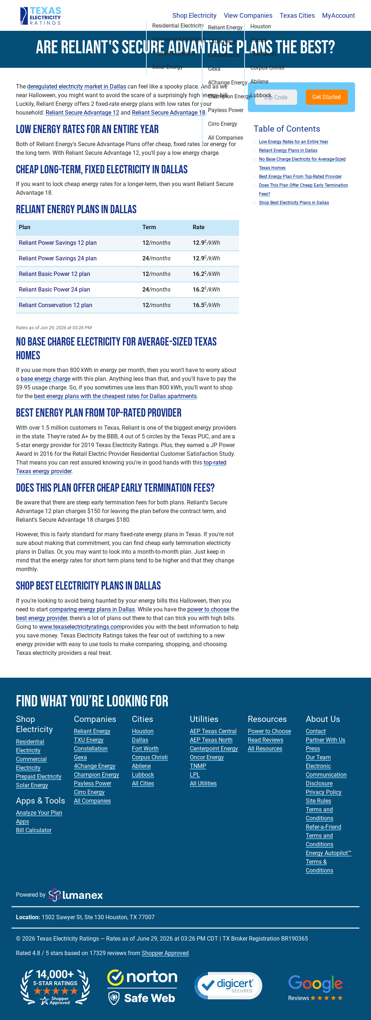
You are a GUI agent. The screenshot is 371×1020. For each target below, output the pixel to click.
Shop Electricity (194, 15)
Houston (143, 731)
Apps (22, 821)
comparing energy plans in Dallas (92, 609)
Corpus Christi (150, 757)
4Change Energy (95, 766)
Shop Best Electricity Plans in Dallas (294, 202)
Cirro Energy (89, 792)
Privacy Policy (324, 792)
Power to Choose (269, 731)
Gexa (80, 757)
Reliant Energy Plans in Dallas (288, 150)
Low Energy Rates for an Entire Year (293, 141)
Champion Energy (96, 774)
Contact (316, 731)
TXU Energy (89, 739)
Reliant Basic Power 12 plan (54, 274)
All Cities (143, 783)
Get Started (326, 97)
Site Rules (318, 800)
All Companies (92, 800)
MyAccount (338, 15)
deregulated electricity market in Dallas (76, 86)
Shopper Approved (165, 953)
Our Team (318, 757)
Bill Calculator (33, 830)
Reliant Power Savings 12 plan (58, 242)
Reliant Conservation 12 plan (55, 305)
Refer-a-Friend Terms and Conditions (323, 835)
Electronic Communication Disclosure (326, 775)
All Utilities (203, 783)
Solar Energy (32, 785)
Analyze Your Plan (39, 812)
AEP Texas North (211, 739)
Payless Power (92, 783)
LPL (195, 774)
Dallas (140, 739)
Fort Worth (145, 748)
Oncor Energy (207, 757)
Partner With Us (325, 739)
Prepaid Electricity (39, 776)
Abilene (141, 766)
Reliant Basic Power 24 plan (54, 289)
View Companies (248, 15)
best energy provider (41, 618)
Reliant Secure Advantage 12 (82, 112)
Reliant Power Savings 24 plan (58, 258)
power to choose (208, 609)
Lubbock (143, 774)
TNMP (198, 766)
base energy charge (45, 378)
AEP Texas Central (213, 731)
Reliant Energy (92, 731)
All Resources (265, 748)
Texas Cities (297, 15)
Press (313, 748)
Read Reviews (265, 739)
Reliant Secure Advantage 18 (168, 112)
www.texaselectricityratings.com (80, 626)
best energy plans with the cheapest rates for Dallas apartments (115, 396)
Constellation (91, 748)
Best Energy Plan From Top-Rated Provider (300, 176)
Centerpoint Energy (214, 748)
